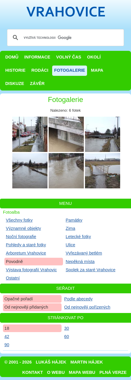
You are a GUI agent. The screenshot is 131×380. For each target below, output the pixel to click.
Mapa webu (82, 372)
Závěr (37, 83)
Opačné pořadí (18, 299)
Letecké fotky (78, 236)
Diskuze (14, 83)
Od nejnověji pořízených (87, 307)
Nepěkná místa (80, 261)
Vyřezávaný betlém (84, 253)
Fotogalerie (69, 70)
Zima (70, 228)
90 (6, 344)
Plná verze (113, 372)
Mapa (97, 70)
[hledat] (65, 37)
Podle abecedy (78, 299)
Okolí (94, 57)
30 (66, 328)
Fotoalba (11, 212)
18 (6, 328)
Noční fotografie (21, 236)
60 (66, 336)
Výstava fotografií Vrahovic (31, 269)
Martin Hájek (86, 362)
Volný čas (68, 57)
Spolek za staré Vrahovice (90, 269)
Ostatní (13, 278)
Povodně (14, 261)
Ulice (70, 244)
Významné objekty (23, 228)
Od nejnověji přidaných (26, 307)
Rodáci (39, 70)
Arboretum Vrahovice (26, 253)
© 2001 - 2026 (18, 362)
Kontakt (32, 372)
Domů (11, 57)
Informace (37, 57)
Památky (74, 220)
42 (6, 336)
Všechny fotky (19, 220)
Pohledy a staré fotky (26, 244)
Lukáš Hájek (51, 362)
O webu (56, 372)
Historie (15, 70)
